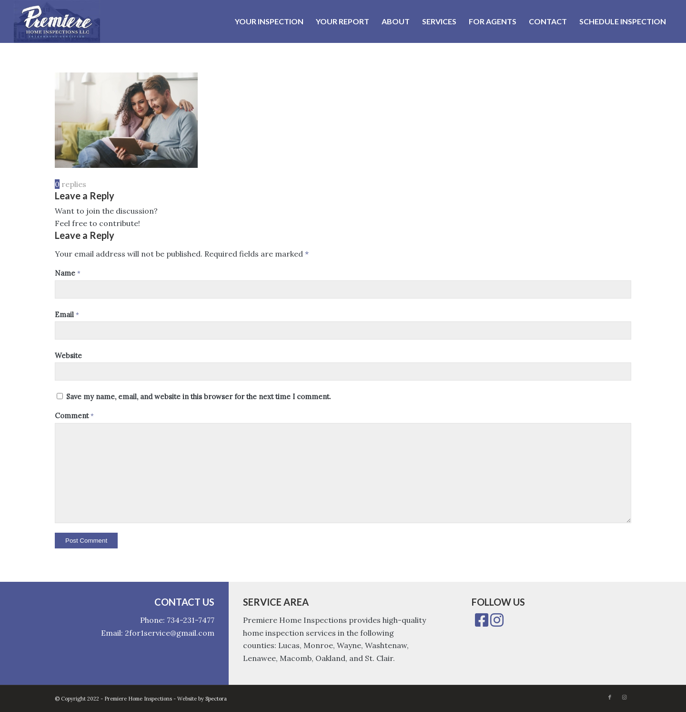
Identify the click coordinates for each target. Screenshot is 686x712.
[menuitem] (269, 21)
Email (67, 314)
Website (68, 355)
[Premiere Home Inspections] (57, 21)
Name (68, 273)
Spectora (216, 698)
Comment (74, 415)
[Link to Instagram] (624, 697)
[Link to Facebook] (610, 697)
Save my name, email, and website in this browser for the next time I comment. (198, 396)
